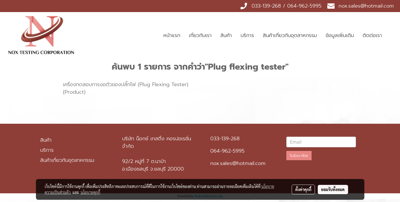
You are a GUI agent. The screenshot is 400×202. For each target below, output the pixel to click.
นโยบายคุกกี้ (90, 192)
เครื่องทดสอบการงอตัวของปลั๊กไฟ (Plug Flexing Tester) (125, 84)
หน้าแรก (171, 35)
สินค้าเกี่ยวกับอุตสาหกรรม (290, 35)
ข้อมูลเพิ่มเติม (340, 35)
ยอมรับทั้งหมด (333, 189)
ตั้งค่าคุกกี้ (303, 189)
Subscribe (299, 156)
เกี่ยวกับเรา (200, 35)
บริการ (247, 35)
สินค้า (226, 35)
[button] (391, 35)
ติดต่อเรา (372, 35)
